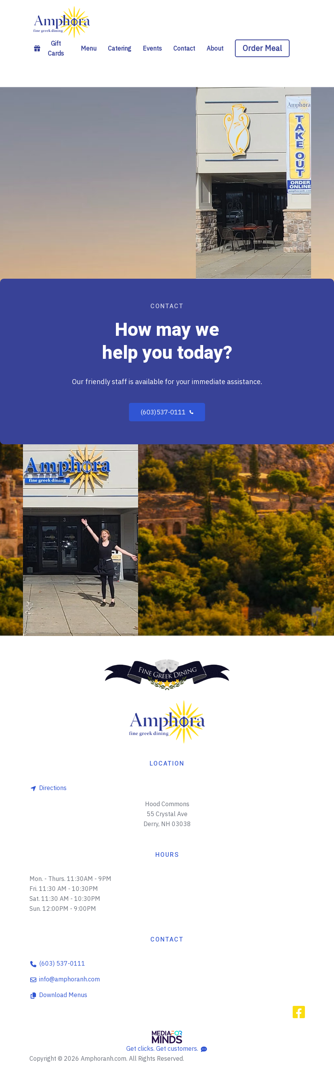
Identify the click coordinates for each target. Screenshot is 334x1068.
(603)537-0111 (167, 412)
